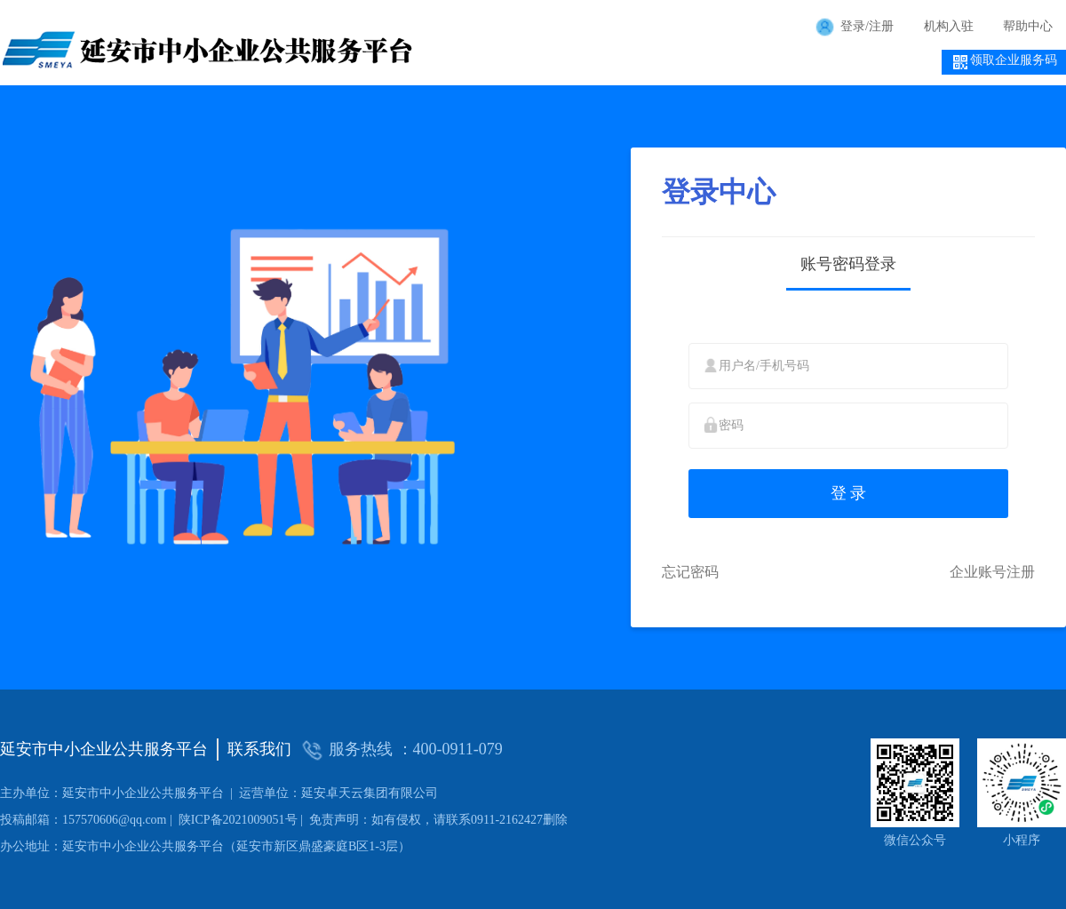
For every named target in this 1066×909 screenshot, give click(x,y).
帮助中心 (1028, 26)
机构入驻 (949, 26)
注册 (881, 26)
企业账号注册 (992, 571)
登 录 (849, 493)
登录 (852, 26)
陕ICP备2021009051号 (149, 819)
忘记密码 (690, 571)
